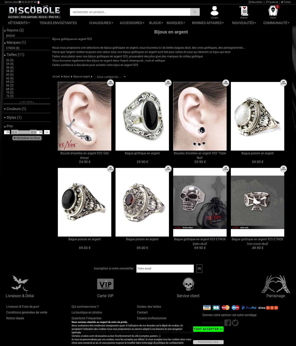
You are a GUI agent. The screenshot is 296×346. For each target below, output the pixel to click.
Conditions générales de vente (26, 312)
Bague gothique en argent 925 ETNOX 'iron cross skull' (257, 241)
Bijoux (155, 23)
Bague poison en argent (257, 153)
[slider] (14, 132)
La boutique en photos (87, 312)
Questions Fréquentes (86, 318)
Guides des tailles (149, 306)
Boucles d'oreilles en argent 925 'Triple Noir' (200, 155)
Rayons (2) (14, 30)
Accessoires (131, 23)
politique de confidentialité (169, 343)
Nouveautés (243, 23)
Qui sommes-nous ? (85, 306)
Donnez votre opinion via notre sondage (229, 315)
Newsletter (255, 2)
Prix (8, 126)
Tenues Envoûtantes (58, 23)
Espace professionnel (151, 318)
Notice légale (15, 318)
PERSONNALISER (208, 342)
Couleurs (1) (15, 109)
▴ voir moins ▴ (27, 102)
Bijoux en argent (81, 76)
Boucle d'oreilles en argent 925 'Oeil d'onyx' (84, 155)
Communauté (275, 23)
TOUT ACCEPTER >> (208, 329)
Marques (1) (15, 42)
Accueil (56, 76)
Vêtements (18, 23)
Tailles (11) (14, 55)
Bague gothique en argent (142, 153)
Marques (175, 23)
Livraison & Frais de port (22, 306)
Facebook (272, 2)
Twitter (286, 2)
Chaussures (100, 23)
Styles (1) (13, 117)
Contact (142, 312)
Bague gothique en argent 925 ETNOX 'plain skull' (200, 241)
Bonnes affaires (206, 23)
